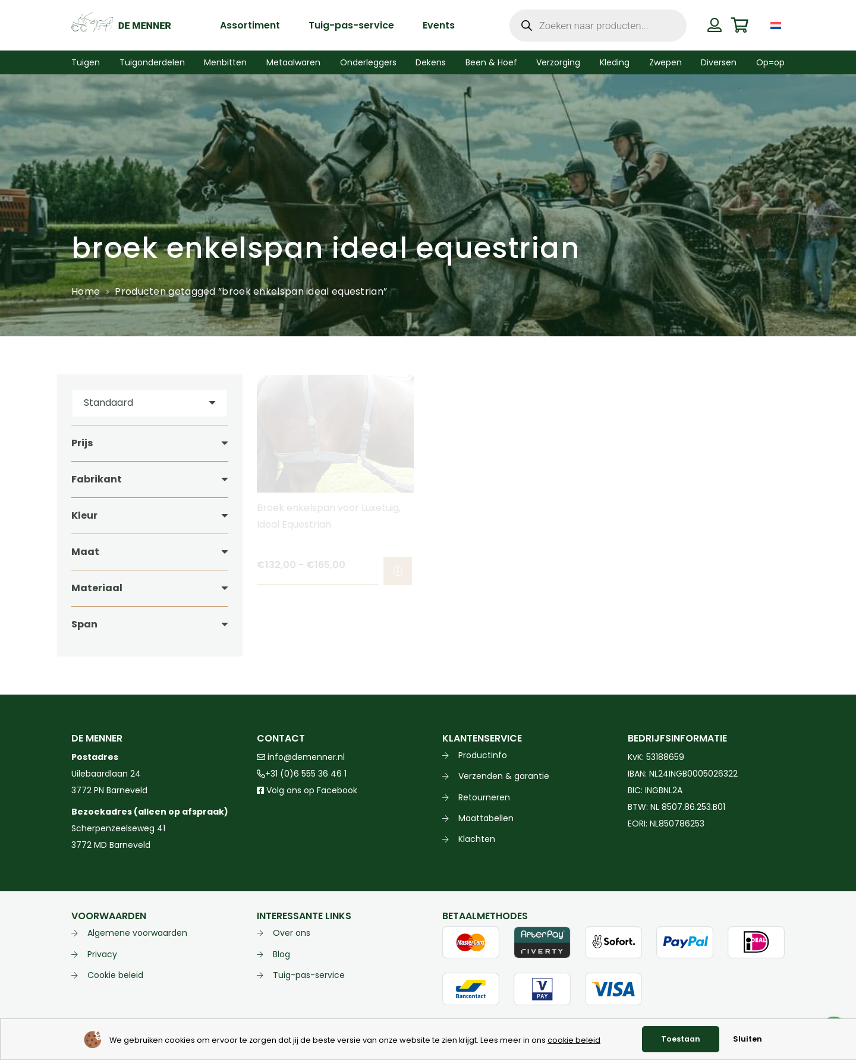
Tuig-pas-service (309, 975)
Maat (85, 552)
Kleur (84, 515)
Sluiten (747, 1039)
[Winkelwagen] (740, 25)
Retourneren (484, 797)
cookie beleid (573, 1040)
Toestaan (680, 1039)
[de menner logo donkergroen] (121, 25)
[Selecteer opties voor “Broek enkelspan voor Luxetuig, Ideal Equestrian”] (397, 571)
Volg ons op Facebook (307, 790)
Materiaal (96, 588)
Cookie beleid (115, 975)
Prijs (82, 443)
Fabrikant (96, 479)
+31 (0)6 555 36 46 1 (302, 774)
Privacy (102, 954)
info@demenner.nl (301, 757)
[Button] (714, 25)
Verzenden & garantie (503, 776)
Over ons (291, 933)
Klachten (476, 839)
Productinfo (482, 755)
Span (84, 624)
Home (85, 291)
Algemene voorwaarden (137, 933)
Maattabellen (486, 818)
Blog (281, 954)
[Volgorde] (149, 403)
